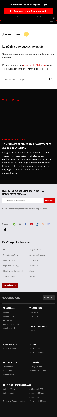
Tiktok (5, 229)
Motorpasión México (37, 401)
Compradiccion (9, 375)
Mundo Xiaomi (9, 328)
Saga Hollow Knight (11, 265)
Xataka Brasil (8, 393)
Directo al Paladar (10, 348)
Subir (46, 297)
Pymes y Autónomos (37, 371)
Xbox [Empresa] (10, 276)
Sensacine (33, 330)
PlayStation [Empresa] (13, 271)
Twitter (20, 223)
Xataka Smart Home (11, 324)
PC (4, 249)
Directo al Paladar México (14, 401)
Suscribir (49, 200)
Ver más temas (10, 285)
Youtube (31, 223)
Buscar (51, 79)
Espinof (32, 334)
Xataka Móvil (8, 316)
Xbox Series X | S (10, 255)
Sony (31, 271)
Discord (49, 223)
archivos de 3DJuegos (34, 65)
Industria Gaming (37, 255)
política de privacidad (38, 209)
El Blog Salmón (35, 367)
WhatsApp (14, 223)
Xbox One (33, 260)
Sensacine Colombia (37, 397)
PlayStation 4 (9, 260)
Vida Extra (33, 316)
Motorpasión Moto (36, 352)
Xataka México (9, 389)
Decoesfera (8, 371)
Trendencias (8, 367)
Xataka (6, 312)
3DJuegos (33, 312)
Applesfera (7, 320)
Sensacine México (36, 393)
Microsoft (33, 265)
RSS (43, 223)
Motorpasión (34, 348)
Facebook (25, 223)
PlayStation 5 (35, 249)
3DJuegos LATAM (36, 389)
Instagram (37, 223)
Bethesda (33, 276)
